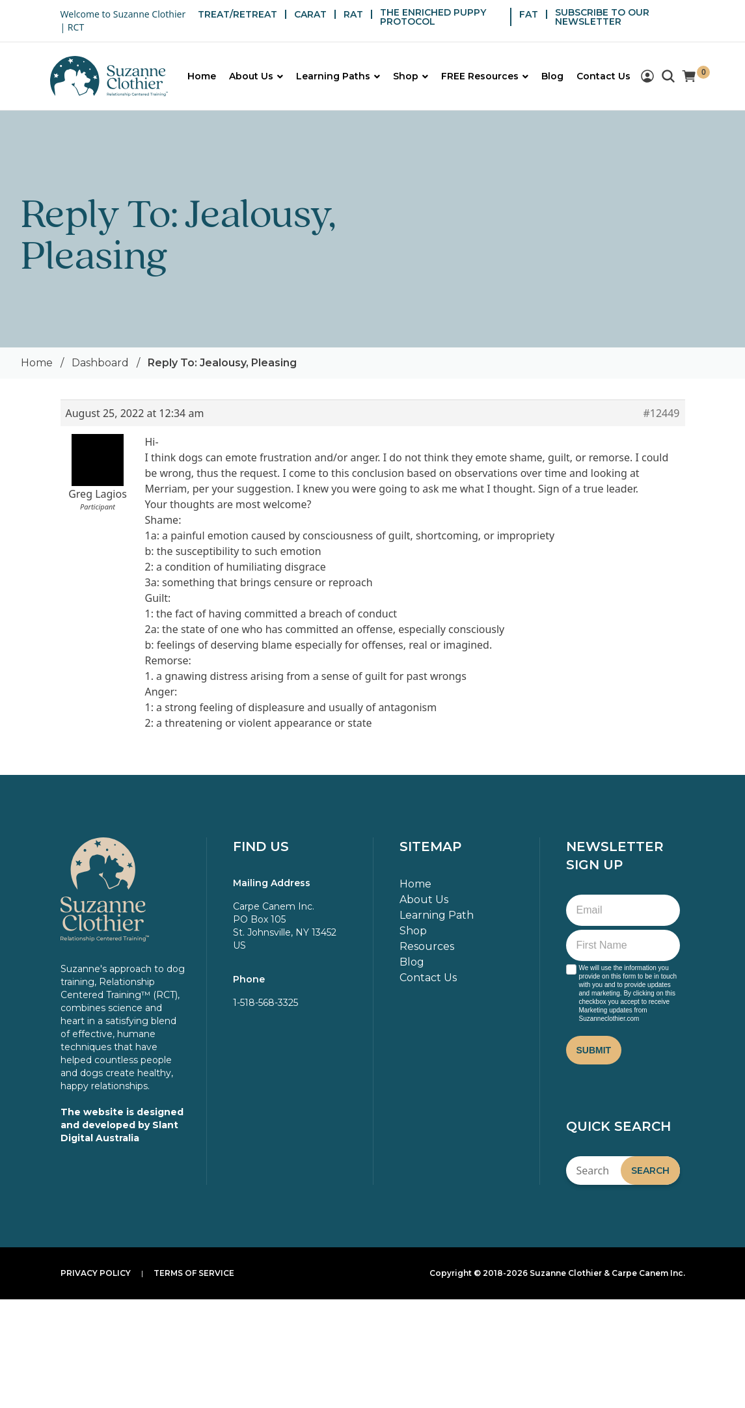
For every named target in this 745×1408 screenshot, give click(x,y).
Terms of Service (194, 1273)
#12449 (661, 413)
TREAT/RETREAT (237, 14)
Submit (594, 1050)
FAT (528, 14)
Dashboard (100, 363)
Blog (412, 962)
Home (37, 363)
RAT (353, 14)
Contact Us (428, 977)
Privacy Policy (96, 1273)
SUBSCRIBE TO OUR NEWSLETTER (602, 17)
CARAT (310, 14)
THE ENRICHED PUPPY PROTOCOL (433, 17)
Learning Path (437, 915)
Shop (413, 931)
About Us (424, 899)
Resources (427, 946)
